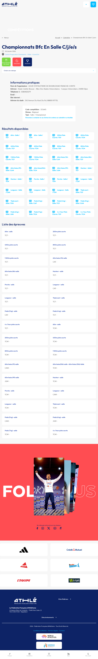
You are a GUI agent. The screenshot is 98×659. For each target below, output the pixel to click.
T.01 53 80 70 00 (14, 612)
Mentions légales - (53, 631)
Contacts (62, 631)
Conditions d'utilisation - (40, 631)
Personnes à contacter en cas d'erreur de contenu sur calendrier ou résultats (49, 117)
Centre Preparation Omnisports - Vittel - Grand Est (22, 54)
